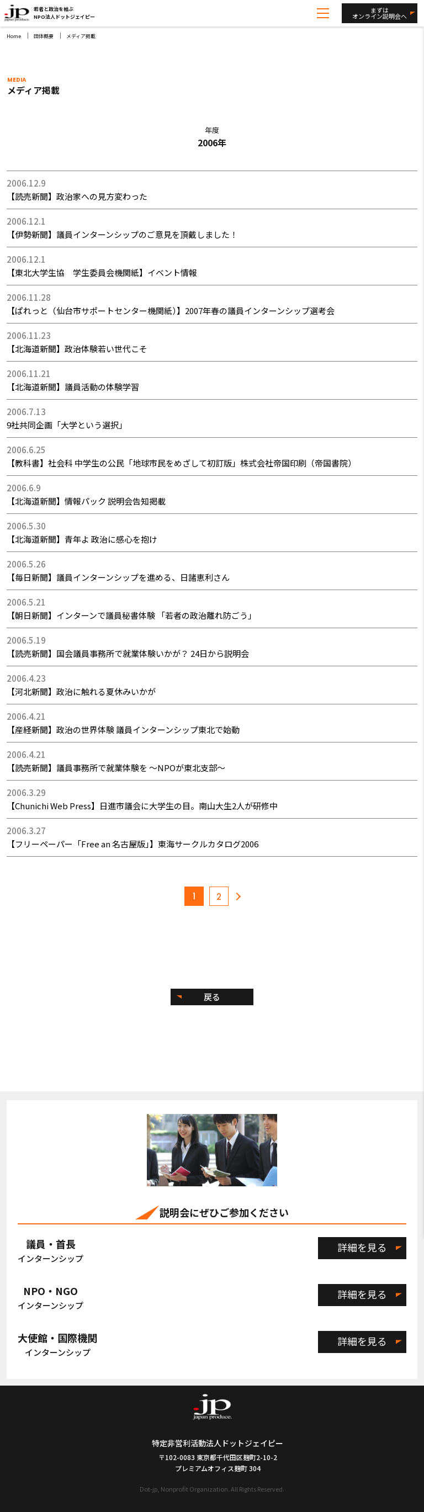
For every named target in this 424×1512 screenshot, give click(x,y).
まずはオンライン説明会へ (379, 13)
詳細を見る (362, 1247)
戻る (212, 996)
